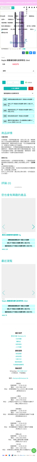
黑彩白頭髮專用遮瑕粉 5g (11, 235)
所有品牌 (2, 16)
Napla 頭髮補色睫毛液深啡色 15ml (15, 301)
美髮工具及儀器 (19, 26)
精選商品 (31, 16)
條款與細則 (18, 362)
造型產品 (20, 19)
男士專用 (13, 29)
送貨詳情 (18, 356)
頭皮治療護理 (20, 23)
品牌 (3, 19)
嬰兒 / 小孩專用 (22, 29)
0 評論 (23, 49)
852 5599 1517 (22, 371)
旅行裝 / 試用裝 (31, 26)
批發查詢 (18, 344)
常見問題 (18, 353)
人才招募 (18, 347)
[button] (3, 227)
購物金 (18, 341)
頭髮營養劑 (4, 29)
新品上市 (23, 16)
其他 (32, 29)
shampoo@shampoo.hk (20, 378)
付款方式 (18, 359)
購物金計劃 (4, 32)
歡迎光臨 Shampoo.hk (18, 336)
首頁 (17, 16)
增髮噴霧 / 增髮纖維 (7, 23)
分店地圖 (18, 339)
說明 (4, 71)
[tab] (18, 99)
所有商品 (10, 16)
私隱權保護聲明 (18, 364)
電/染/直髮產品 (6, 26)
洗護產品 (11, 19)
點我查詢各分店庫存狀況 (11, 93)
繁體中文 (26, 11)
